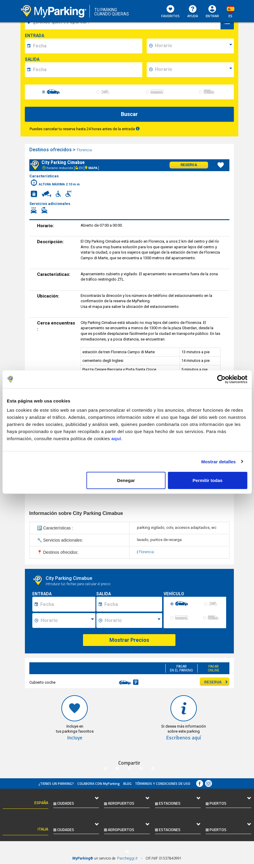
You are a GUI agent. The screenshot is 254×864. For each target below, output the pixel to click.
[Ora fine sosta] (132, 620)
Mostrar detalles (218, 461)
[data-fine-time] (193, 69)
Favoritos (170, 12)
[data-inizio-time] (193, 46)
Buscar (129, 114)
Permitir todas (208, 480)
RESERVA (216, 682)
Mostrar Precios (129, 640)
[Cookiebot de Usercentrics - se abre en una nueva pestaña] (221, 379)
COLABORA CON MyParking (98, 783)
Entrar (212, 16)
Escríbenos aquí (183, 738)
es (230, 16)
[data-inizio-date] (86, 46)
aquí (116, 438)
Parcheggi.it (127, 858)
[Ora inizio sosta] (67, 620)
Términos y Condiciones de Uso (162, 783)
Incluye (74, 738)
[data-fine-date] (86, 69)
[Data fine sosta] (132, 604)
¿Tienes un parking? (56, 783)
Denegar (126, 480)
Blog (127, 783)
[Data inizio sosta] (67, 604)
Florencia (85, 150)
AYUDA (192, 12)
